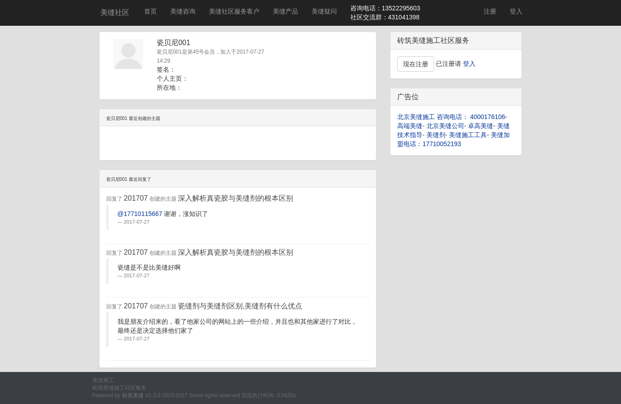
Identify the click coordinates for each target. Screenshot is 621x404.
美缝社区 (114, 12)
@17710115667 (140, 213)
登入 (516, 11)
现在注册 (415, 64)
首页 (150, 11)
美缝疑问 (324, 11)
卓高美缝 (480, 125)
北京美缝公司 (445, 125)
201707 (136, 198)
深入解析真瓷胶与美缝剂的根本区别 (235, 198)
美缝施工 (103, 380)
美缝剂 (435, 134)
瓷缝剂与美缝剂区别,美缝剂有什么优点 (240, 306)
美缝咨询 (182, 11)
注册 (490, 11)
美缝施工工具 (468, 134)
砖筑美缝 (133, 395)
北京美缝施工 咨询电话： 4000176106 (451, 116)
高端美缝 (409, 125)
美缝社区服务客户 (234, 11)
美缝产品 (285, 11)
